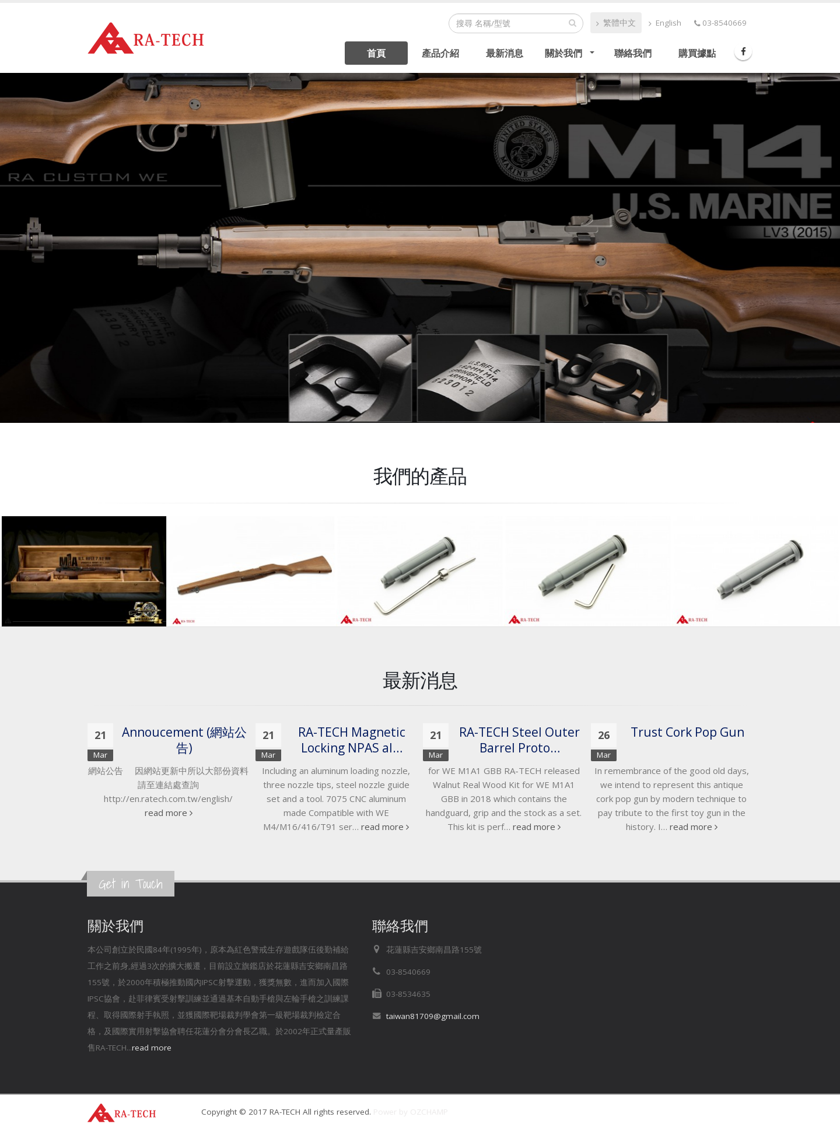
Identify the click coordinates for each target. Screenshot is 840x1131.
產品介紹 (440, 53)
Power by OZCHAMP (410, 1112)
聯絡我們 (633, 53)
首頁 (376, 53)
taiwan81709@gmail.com (433, 1016)
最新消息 (504, 53)
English (665, 22)
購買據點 (697, 53)
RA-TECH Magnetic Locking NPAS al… (351, 740)
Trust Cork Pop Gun (687, 732)
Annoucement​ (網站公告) (184, 740)
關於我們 (563, 53)
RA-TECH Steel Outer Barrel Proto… (519, 740)
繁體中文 (616, 22)
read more (168, 812)
